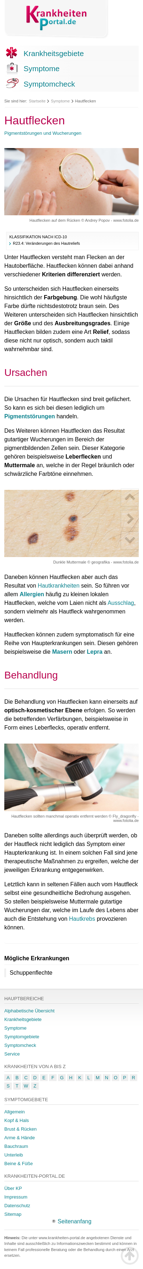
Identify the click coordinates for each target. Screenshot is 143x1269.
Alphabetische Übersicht (29, 1010)
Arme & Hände (19, 1137)
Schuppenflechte (31, 973)
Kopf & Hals (16, 1120)
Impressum (15, 1197)
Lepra (95, 652)
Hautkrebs (82, 919)
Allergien (32, 594)
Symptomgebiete (21, 1036)
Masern (62, 652)
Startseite (37, 101)
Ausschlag (121, 603)
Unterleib (13, 1155)
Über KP (13, 1188)
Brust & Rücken (20, 1129)
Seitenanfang (74, 1221)
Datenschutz (17, 1205)
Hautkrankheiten (59, 586)
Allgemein (14, 1111)
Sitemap (13, 1214)
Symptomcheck (49, 84)
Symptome (41, 68)
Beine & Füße (18, 1163)
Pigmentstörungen (29, 416)
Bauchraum (16, 1146)
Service (12, 1054)
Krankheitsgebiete (54, 53)
